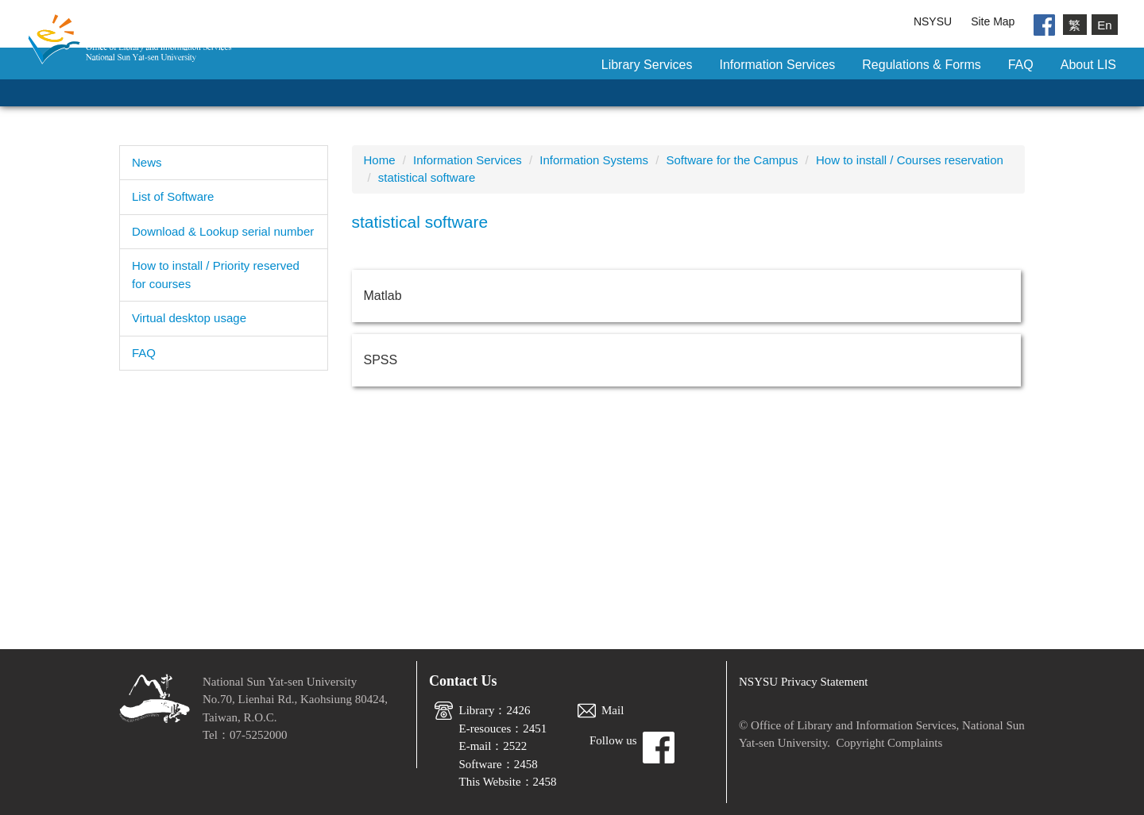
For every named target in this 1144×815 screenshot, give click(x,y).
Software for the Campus (732, 160)
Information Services (777, 64)
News (147, 162)
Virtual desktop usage (189, 318)
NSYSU (933, 21)
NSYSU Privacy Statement (803, 681)
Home (380, 160)
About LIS (1088, 64)
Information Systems (593, 160)
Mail (612, 710)
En (1104, 24)
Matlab (383, 295)
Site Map (993, 21)
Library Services (647, 64)
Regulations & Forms (921, 64)
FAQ (1021, 64)
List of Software (173, 196)
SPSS (381, 360)
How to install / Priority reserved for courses (216, 274)
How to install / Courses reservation (909, 160)
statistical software (427, 177)
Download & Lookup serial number (223, 231)
